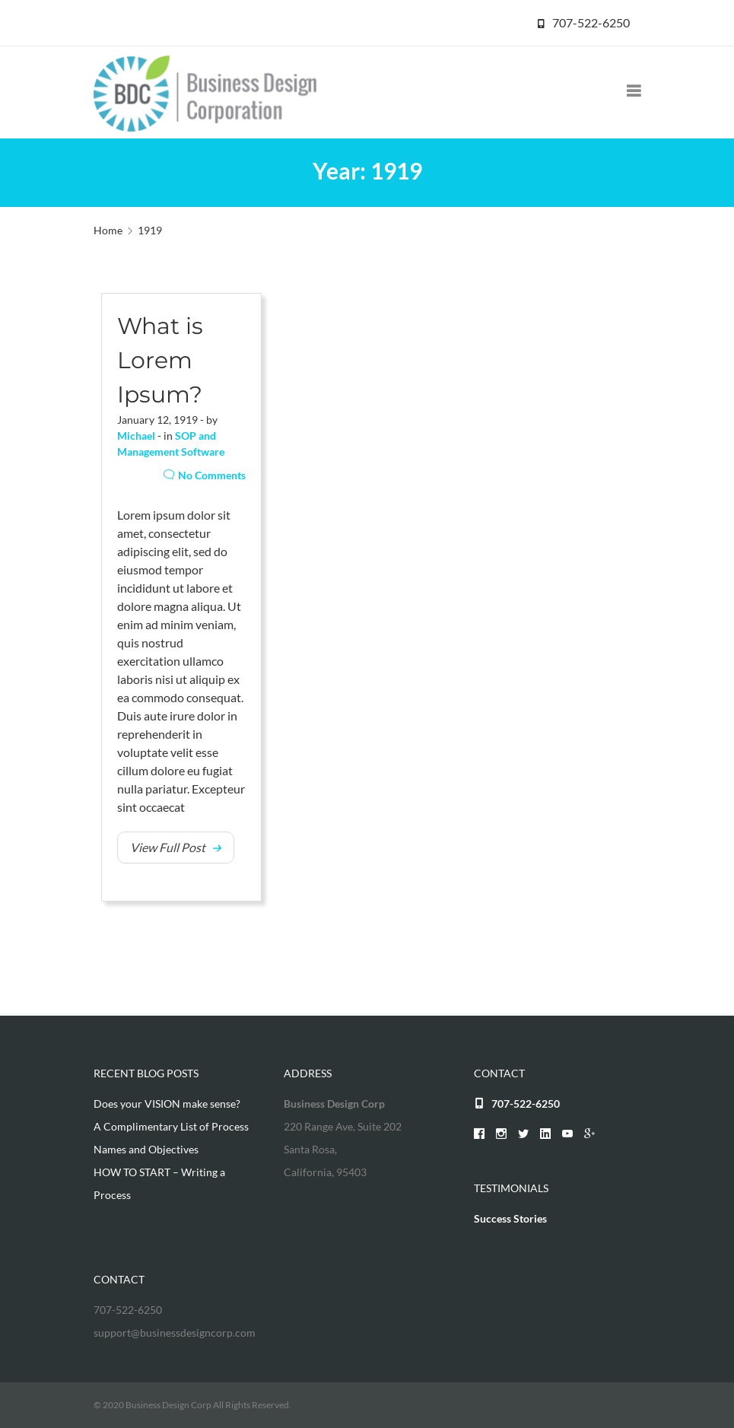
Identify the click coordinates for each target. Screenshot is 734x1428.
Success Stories (510, 1218)
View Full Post (167, 847)
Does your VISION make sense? (167, 1103)
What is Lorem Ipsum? (160, 360)
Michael (136, 435)
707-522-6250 (591, 22)
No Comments (205, 475)
